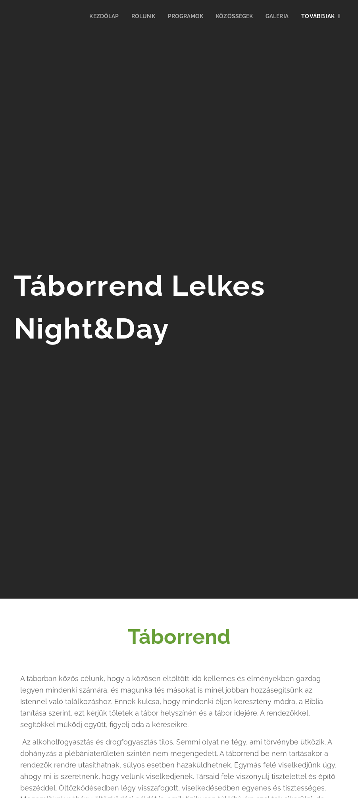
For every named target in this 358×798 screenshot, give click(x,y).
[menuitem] (97, 16)
